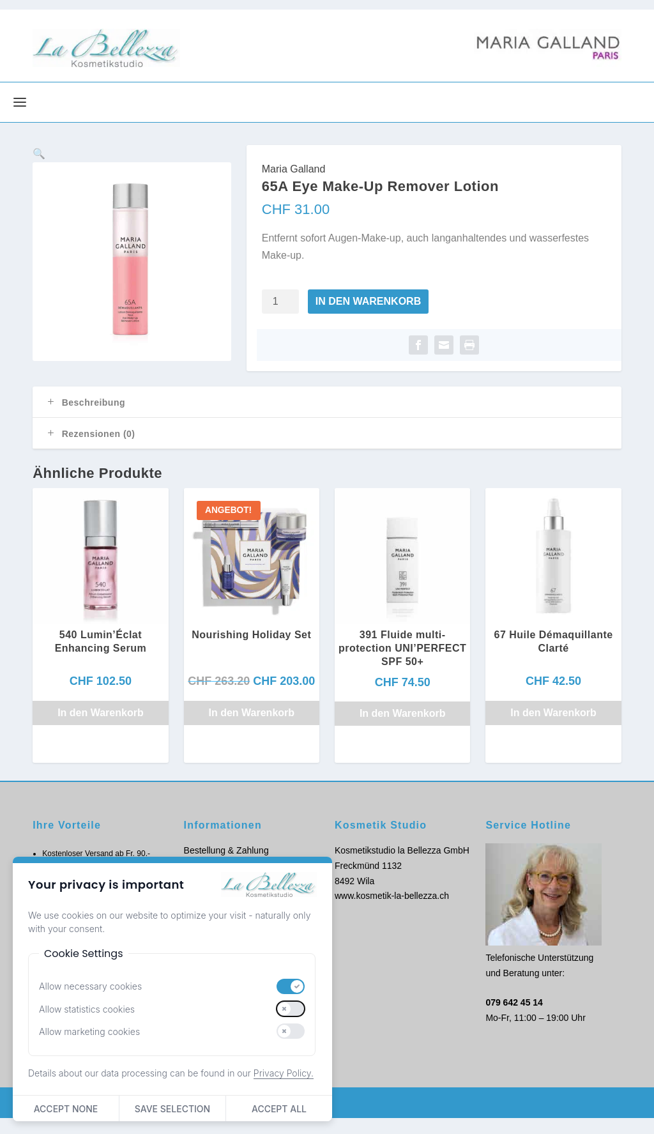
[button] (209, 182)
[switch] (291, 986)
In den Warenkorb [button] (100, 728)
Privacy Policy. (284, 1073)
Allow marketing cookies (89, 1031)
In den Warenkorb (368, 317)
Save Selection (172, 1108)
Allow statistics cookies (87, 1009)
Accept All (279, 1108)
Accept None (66, 1108)
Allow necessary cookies (90, 986)
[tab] (327, 418)
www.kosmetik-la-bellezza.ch (392, 912)
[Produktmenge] (280, 317)
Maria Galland (294, 185)
